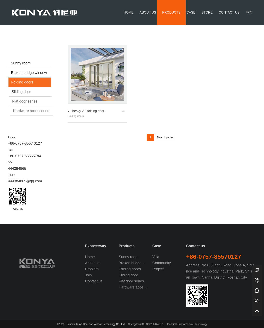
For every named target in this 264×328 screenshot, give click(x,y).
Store (207, 12)
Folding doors (247, 30)
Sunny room (21, 63)
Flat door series (26, 101)
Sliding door (22, 92)
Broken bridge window (30, 73)
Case (191, 12)
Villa (155, 257)
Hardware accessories (33, 111)
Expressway (95, 246)
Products (171, 12)
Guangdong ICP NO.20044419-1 (145, 324)
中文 (249, 12)
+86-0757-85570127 (213, 256)
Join (88, 275)
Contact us (229, 12)
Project (158, 269)
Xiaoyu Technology (197, 324)
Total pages (165, 137)
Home (128, 12)
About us (148, 12)
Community (161, 263)
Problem (92, 269)
